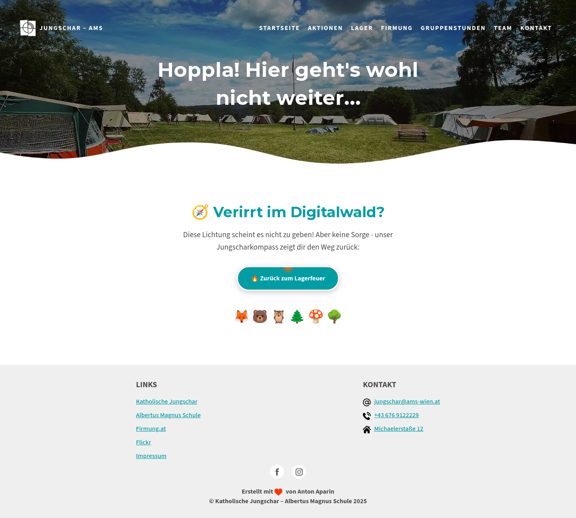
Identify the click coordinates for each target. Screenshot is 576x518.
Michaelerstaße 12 (398, 428)
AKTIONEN (325, 28)
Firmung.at (151, 428)
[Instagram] (299, 472)
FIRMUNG (397, 28)
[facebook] (277, 472)
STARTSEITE (279, 28)
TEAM (503, 28)
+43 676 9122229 (396, 415)
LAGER (362, 28)
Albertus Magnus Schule (168, 415)
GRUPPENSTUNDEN (453, 28)
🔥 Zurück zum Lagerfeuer (288, 274)
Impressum (151, 456)
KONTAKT (536, 28)
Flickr (143, 442)
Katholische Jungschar (166, 401)
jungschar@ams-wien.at (407, 401)
